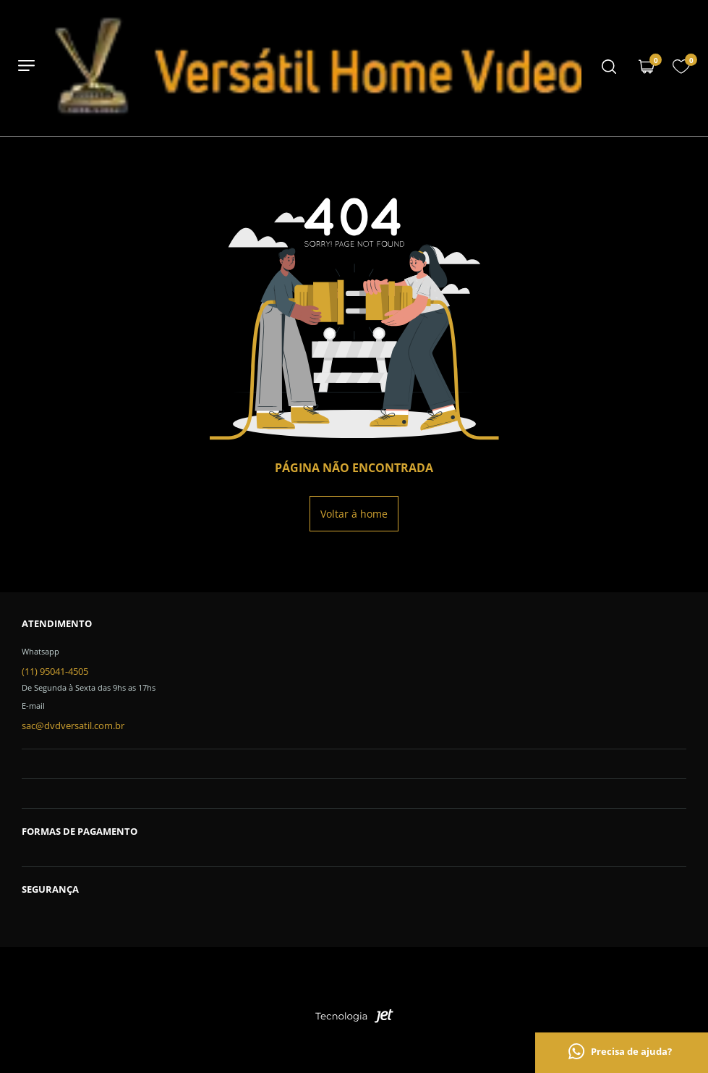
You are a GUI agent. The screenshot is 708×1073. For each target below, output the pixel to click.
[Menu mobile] (608, 68)
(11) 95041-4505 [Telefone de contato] (55, 671)
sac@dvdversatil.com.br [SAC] (73, 725)
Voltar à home (354, 514)
